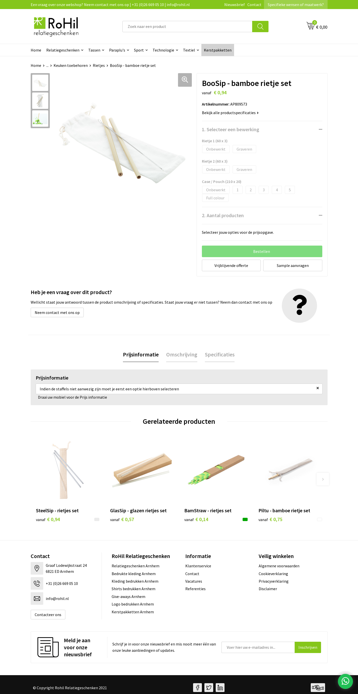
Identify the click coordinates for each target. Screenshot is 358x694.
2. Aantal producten (223, 215)
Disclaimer (268, 588)
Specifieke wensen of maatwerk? (296, 4)
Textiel (189, 50)
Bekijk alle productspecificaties (230, 112)
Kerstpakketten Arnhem (133, 611)
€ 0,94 (48, 519)
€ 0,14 (196, 519)
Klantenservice (198, 565)
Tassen (94, 50)
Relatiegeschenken (62, 50)
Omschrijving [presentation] (181, 354)
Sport (139, 50)
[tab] (141, 354)
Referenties (195, 588)
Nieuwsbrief (234, 4)
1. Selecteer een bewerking (230, 129)
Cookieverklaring (273, 573)
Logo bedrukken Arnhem (133, 604)
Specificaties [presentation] (220, 354)
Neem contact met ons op (57, 312)
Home (36, 50)
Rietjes (99, 65)
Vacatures (193, 581)
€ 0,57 (122, 519)
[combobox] (187, 26)
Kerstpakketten (218, 50)
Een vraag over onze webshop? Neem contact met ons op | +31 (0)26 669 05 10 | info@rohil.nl (110, 4)
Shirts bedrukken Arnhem (133, 588)
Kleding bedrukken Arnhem (135, 581)
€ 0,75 (270, 519)
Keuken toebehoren (71, 65)
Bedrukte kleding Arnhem (134, 573)
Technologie (163, 50)
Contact (254, 4)
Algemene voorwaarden (279, 565)
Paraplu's (117, 50)
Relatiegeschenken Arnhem (135, 565)
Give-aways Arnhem (128, 596)
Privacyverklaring (274, 581)
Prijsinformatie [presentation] (141, 354)
